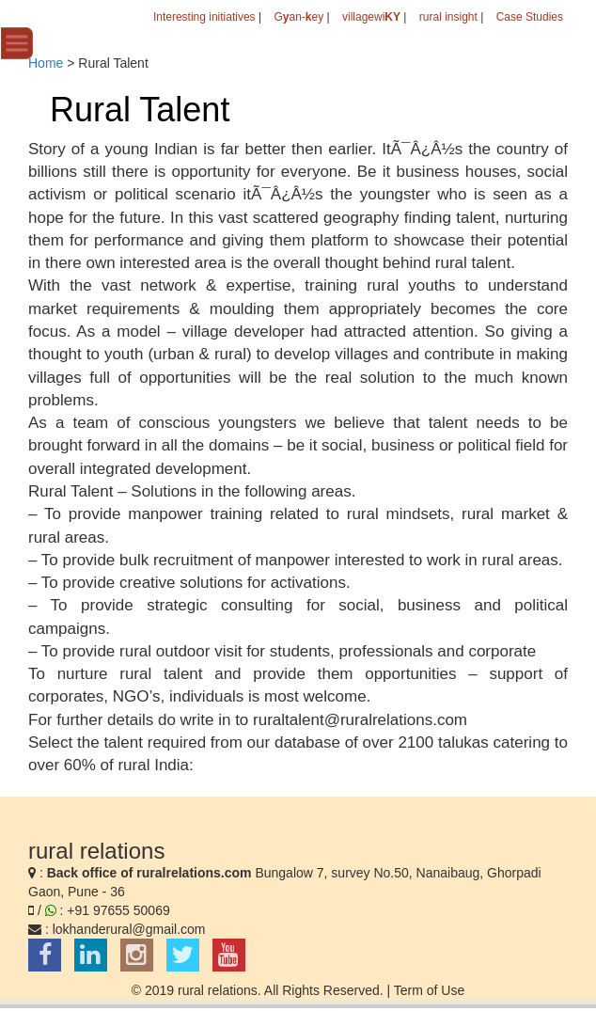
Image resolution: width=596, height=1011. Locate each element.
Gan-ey (298, 17)
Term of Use (429, 990)
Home (45, 63)
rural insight (448, 17)
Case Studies (529, 17)
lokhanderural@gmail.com (129, 929)
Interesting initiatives (204, 17)
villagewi (371, 17)
